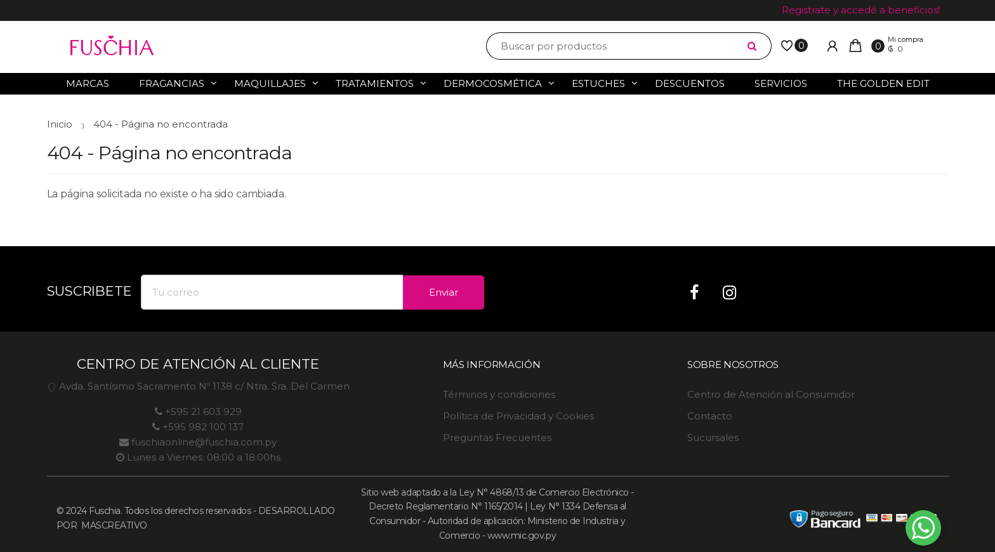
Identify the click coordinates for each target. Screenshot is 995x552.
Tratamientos (375, 83)
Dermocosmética (493, 83)
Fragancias (171, 83)
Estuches (598, 83)
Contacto (709, 416)
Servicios (780, 83)
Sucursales (713, 437)
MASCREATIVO (113, 525)
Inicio (59, 124)
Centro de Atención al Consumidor (771, 394)
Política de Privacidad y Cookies (518, 416)
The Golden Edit (883, 83)
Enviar (443, 292)
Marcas (87, 83)
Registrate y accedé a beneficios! (861, 10)
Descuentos (690, 83)
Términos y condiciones (499, 394)
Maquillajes (270, 83)
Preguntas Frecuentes (497, 437)
